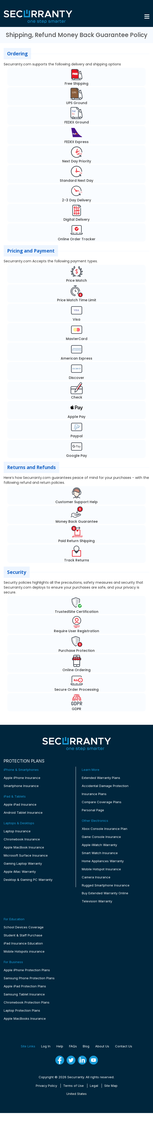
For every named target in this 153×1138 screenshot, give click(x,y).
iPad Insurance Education (23, 943)
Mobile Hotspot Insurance (101, 869)
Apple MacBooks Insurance (25, 1019)
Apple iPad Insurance (20, 804)
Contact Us (123, 1046)
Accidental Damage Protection (105, 786)
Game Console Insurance (101, 837)
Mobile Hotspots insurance (24, 952)
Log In (45, 1046)
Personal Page (93, 810)
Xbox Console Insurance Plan (104, 829)
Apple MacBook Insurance (24, 847)
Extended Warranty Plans (101, 778)
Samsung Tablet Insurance (24, 994)
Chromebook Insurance (22, 839)
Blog (86, 1046)
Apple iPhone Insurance (22, 778)
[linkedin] (82, 1060)
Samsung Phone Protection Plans (29, 978)
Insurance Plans (94, 794)
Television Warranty (97, 901)
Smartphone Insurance (21, 786)
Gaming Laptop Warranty (23, 863)
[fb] (59, 1060)
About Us (102, 1046)
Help (59, 1046)
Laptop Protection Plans (22, 1011)
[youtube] (93, 1060)
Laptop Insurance (17, 831)
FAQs (73, 1046)
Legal (94, 1086)
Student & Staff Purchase (23, 935)
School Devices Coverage (24, 927)
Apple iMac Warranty (20, 871)
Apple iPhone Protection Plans (27, 970)
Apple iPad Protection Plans (25, 986)
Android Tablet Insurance (23, 812)
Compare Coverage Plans (101, 802)
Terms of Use (73, 1086)
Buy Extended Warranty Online (105, 893)
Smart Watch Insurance (100, 853)
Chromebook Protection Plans (26, 1003)
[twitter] (71, 1060)
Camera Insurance (96, 877)
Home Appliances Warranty (103, 861)
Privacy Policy (46, 1086)
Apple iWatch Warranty (99, 845)
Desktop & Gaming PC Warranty (28, 880)
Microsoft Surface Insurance (26, 855)
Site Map (111, 1086)
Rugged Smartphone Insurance (105, 885)
